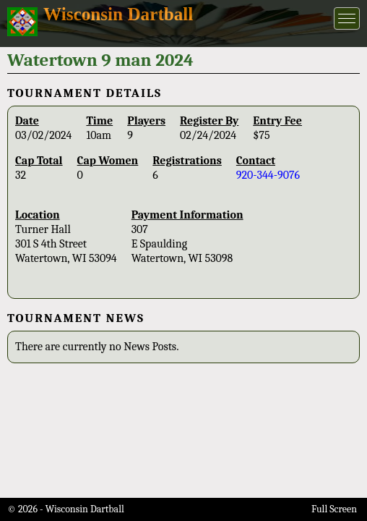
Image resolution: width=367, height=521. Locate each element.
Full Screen (334, 509)
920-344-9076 (268, 175)
